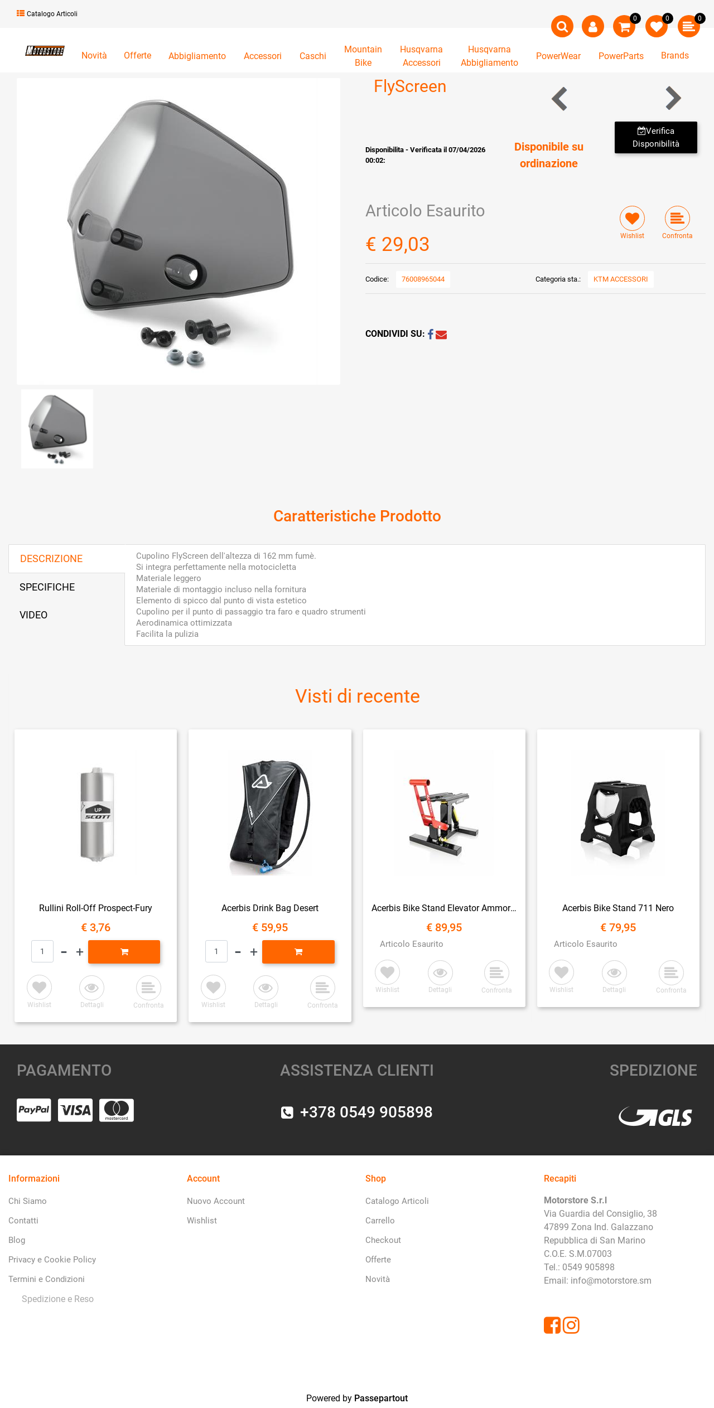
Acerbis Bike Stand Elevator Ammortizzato (444, 908)
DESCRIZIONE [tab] (51, 558)
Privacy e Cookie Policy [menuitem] (52, 1260)
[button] (178, 230)
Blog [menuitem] (16, 1240)
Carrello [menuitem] (380, 1221)
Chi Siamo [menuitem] (27, 1201)
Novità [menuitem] (377, 1279)
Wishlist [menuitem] (202, 1221)
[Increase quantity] (79, 952)
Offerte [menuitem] (378, 1260)
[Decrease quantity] (63, 952)
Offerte (137, 55)
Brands (675, 55)
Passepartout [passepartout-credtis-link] (381, 1398)
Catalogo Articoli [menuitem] (397, 1201)
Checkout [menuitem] (383, 1240)
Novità (94, 55)
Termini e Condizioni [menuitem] (46, 1279)
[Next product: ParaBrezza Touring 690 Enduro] (672, 98)
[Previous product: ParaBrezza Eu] (560, 98)
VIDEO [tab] (33, 615)
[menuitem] (55, 1299)
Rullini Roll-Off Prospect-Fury (95, 908)
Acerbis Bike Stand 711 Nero (618, 908)
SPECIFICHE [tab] (47, 587)
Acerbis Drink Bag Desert (270, 908)
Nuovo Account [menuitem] (216, 1201)
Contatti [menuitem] (23, 1221)
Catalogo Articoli (47, 14)
